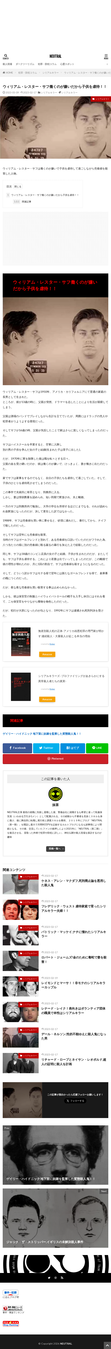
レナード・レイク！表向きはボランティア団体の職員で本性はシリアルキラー (73, 1011)
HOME (9, 72)
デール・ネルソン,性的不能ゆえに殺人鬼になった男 (73, 1036)
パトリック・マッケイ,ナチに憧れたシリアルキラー (73, 934)
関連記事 (22, 201)
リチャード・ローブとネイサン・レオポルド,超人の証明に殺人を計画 (73, 1062)
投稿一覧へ (55, 848)
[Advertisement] (55, 25)
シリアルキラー (50, 72)
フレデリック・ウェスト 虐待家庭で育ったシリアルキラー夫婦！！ (73, 908)
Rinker (52, 644)
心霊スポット (67, 64)
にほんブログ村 (11, 1297)
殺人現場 (7, 64)
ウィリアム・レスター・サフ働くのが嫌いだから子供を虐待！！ (42, 195)
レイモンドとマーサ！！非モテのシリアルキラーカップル (73, 985)
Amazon (47, 654)
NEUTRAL (55, 56)
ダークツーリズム (25, 64)
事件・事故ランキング (13, 1312)
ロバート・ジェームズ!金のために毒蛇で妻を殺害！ (74, 960)
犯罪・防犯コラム (47, 64)
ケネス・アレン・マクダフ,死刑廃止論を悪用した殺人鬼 (73, 883)
